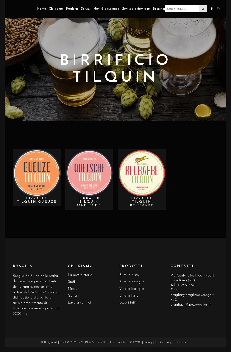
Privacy (148, 342)
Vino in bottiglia (131, 289)
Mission (73, 289)
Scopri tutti (127, 302)
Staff (71, 282)
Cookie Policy (163, 342)
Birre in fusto (129, 275)
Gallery (73, 296)
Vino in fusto (128, 296)
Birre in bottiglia (132, 282)
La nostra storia (80, 275)
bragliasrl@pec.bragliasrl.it (191, 305)
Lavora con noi (79, 302)
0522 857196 (186, 285)
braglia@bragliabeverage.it (192, 295)
